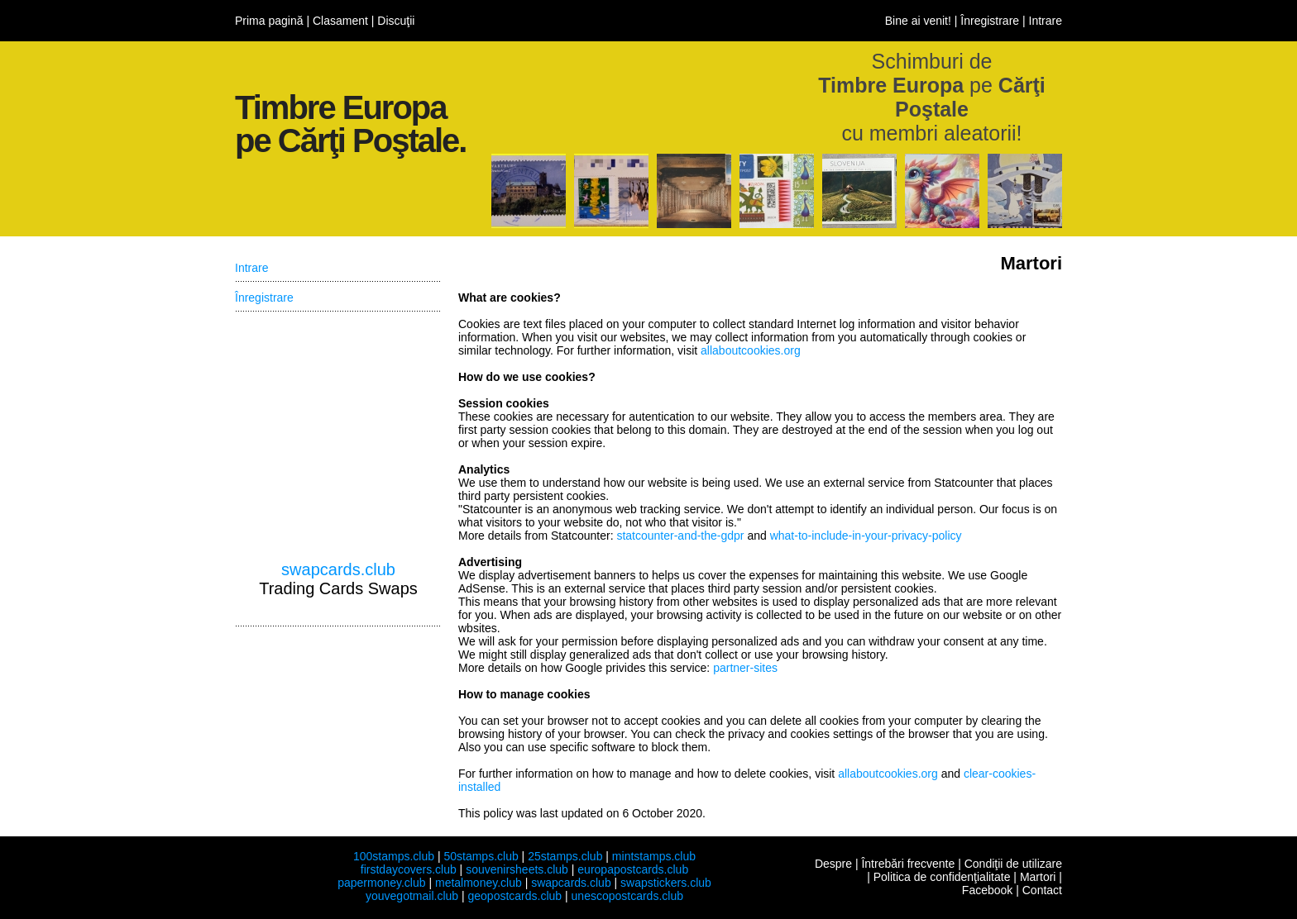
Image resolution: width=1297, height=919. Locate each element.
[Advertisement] (338, 436)
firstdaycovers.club (409, 869)
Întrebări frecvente (908, 863)
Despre (833, 863)
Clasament (340, 20)
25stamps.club (565, 856)
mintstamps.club (654, 856)
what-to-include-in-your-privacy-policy (866, 535)
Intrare (1045, 20)
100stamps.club (393, 856)
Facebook (987, 890)
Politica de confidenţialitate (942, 876)
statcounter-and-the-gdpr (680, 535)
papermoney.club (381, 882)
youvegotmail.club (412, 895)
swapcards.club (338, 569)
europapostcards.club (632, 869)
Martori (1038, 876)
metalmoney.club (478, 882)
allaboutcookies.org (751, 350)
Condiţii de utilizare (1013, 863)
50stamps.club (480, 856)
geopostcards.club (515, 895)
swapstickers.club (665, 882)
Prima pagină (269, 20)
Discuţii (395, 20)
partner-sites (745, 667)
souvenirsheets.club (517, 869)
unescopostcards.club (627, 895)
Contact (1042, 890)
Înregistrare (989, 20)
